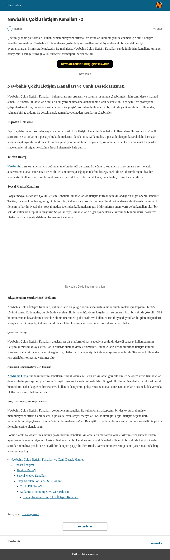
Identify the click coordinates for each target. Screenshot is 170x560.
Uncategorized (30, 514)
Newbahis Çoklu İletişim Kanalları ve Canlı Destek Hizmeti (47, 459)
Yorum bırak (85, 526)
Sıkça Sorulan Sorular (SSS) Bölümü (39, 481)
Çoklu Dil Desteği (31, 486)
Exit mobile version (85, 554)
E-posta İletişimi (24, 465)
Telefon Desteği (26, 470)
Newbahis (13, 166)
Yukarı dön (157, 543)
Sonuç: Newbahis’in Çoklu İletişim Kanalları (50, 497)
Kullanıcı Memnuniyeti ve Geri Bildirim (45, 491)
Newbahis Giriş (17, 376)
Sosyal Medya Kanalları (31, 475)
